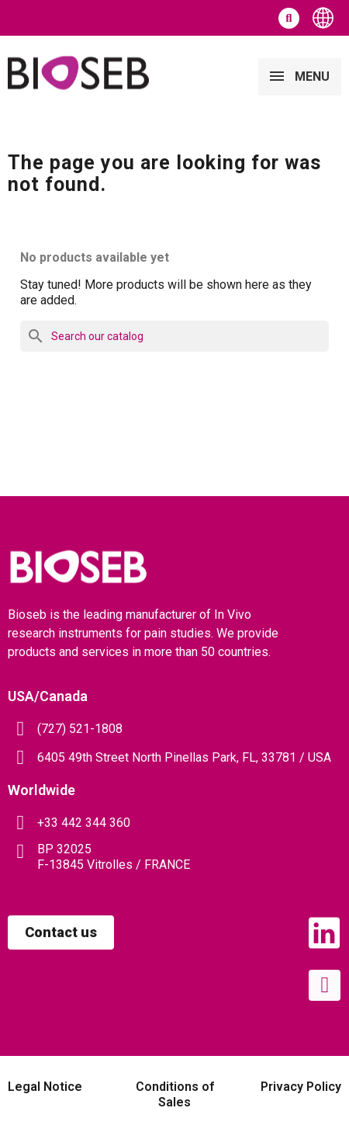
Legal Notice (45, 1086)
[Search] (174, 336)
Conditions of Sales (175, 1094)
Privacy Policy (301, 1086)
